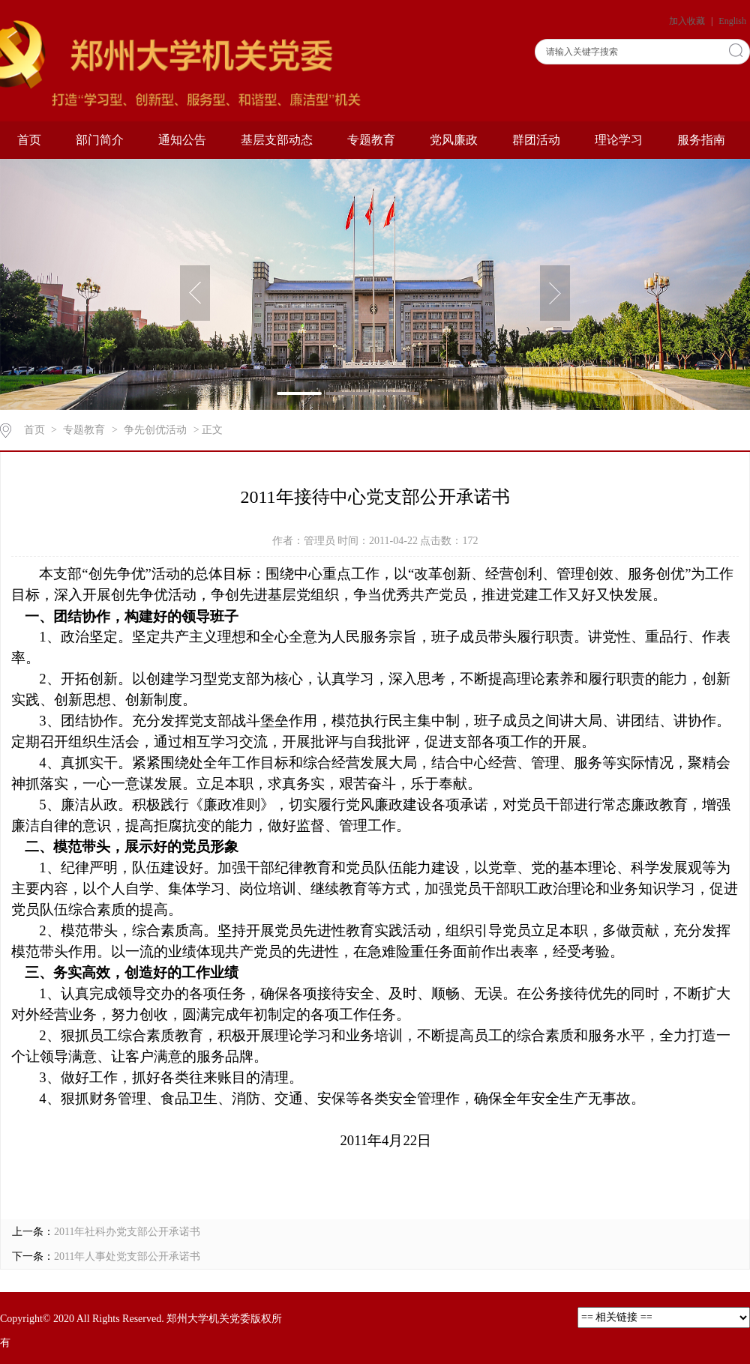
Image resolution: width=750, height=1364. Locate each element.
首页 (29, 139)
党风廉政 (454, 139)
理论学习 (619, 139)
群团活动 (536, 139)
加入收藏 (688, 21)
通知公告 (182, 139)
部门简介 (100, 139)
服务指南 (701, 139)
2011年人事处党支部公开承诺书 (127, 1256)
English (732, 21)
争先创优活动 (155, 429)
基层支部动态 (277, 139)
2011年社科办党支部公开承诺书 (127, 1231)
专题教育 (371, 139)
